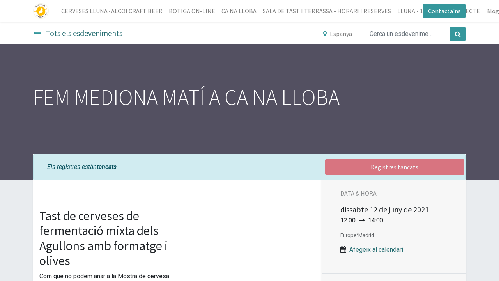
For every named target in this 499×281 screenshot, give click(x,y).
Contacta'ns (444, 11)
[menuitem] (112, 11)
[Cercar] (458, 34)
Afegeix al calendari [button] (376, 249)
